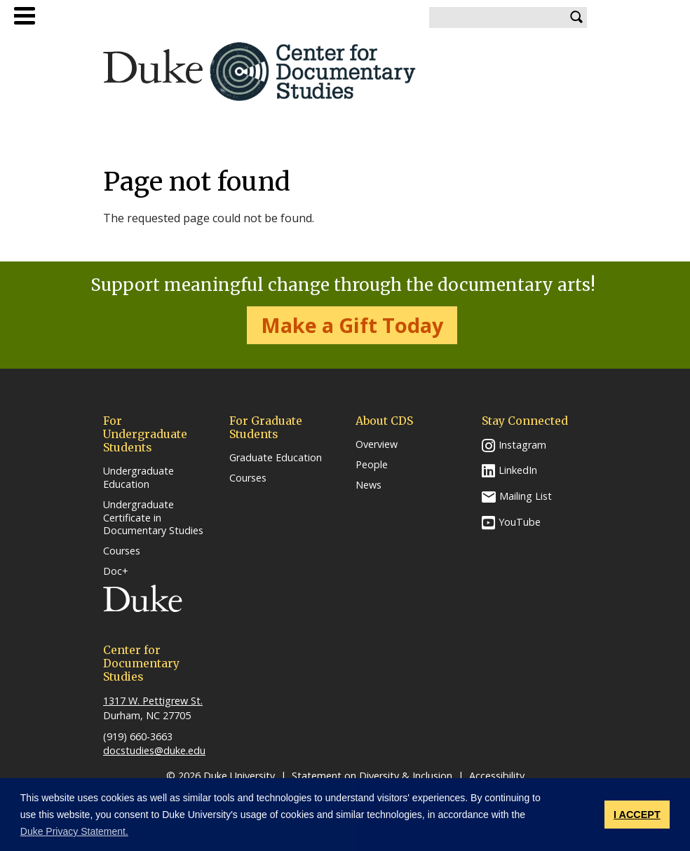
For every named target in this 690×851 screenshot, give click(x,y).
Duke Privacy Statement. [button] (74, 831)
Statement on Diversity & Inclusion (372, 775)
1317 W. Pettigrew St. (153, 700)
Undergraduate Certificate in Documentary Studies (153, 517)
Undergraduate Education (138, 478)
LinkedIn (518, 470)
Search (576, 17)
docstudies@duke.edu (154, 750)
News (368, 485)
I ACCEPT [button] (637, 814)
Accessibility (497, 775)
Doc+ (115, 571)
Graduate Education (275, 457)
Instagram (522, 444)
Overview (377, 444)
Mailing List (525, 496)
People (372, 464)
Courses (121, 551)
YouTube (520, 522)
